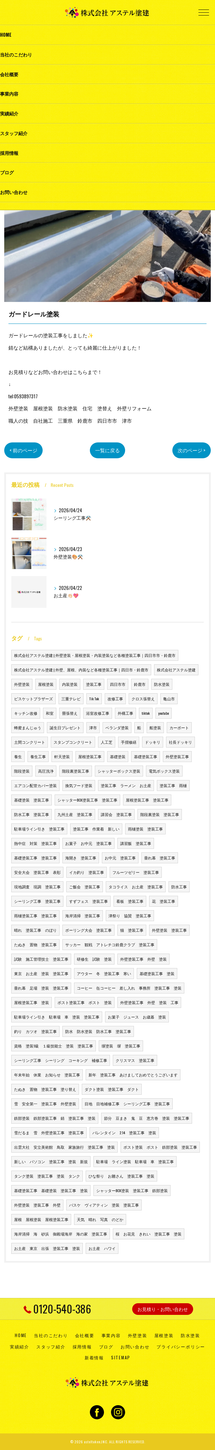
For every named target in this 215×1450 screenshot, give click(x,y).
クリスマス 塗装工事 (135, 1060)
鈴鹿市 (140, 684)
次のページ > (191, 450)
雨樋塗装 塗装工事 (145, 829)
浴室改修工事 (97, 713)
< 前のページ (23, 450)
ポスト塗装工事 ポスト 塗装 (84, 1002)
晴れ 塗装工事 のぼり (35, 930)
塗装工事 (94, 684)
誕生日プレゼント (65, 727)
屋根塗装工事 (90, 756)
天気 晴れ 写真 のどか (100, 1219)
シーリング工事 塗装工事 (37, 901)
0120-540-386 (57, 1309)
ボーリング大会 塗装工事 (88, 930)
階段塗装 (22, 771)
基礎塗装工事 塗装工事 (35, 857)
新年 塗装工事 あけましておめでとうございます (133, 1074)
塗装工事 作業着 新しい (96, 829)
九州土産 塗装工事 (74, 814)
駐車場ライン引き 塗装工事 (39, 829)
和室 (50, 713)
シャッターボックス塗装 (119, 771)
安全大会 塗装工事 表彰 (37, 872)
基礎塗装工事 (145, 756)
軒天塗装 (62, 756)
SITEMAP (120, 1357)
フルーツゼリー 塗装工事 (135, 872)
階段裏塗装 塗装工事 (159, 814)
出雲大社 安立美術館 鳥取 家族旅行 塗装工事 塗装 (64, 1147)
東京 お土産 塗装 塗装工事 (41, 973)
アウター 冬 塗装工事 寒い (104, 973)
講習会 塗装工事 (116, 814)
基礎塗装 (117, 756)
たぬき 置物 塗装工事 (35, 944)
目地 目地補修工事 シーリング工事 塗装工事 (127, 1103)
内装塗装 (70, 684)
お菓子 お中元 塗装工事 (88, 843)
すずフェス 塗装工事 (88, 901)
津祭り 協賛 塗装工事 (130, 915)
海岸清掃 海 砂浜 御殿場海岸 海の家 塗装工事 (60, 1234)
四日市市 (117, 684)
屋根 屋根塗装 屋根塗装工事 (41, 1219)
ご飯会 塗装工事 (84, 886)
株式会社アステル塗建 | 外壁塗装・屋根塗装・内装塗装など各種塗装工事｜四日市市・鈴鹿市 (95, 655)
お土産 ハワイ (102, 1248)
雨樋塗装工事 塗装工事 (35, 915)
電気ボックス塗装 (164, 771)
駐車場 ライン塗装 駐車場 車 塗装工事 (135, 1161)
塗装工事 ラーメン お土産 (126, 785)
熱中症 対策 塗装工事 (35, 843)
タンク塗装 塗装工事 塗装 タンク (47, 1176)
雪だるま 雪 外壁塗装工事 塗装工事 (49, 1132)
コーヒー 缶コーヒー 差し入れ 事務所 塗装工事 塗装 (129, 988)
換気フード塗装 (78, 785)
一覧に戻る (107, 450)
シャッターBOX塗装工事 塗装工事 (87, 800)
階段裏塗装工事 (75, 771)
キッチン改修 (25, 713)
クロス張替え (143, 698)
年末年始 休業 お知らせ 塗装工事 (47, 1074)
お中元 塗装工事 (120, 857)
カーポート (179, 727)
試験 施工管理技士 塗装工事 (41, 959)
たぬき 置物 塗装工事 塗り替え (45, 1089)
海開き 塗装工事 (80, 857)
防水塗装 (162, 684)
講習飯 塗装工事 (135, 843)
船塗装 (155, 727)
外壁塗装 (22, 684)
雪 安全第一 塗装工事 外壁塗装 (45, 1103)
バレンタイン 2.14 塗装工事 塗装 (124, 1132)
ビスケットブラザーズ (33, 698)
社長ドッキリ (180, 742)
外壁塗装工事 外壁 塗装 (143, 959)
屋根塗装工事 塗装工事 (147, 800)
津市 (93, 727)
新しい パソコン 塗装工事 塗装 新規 (51, 1161)
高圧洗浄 (46, 771)
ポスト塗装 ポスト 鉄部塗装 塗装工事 (160, 1147)
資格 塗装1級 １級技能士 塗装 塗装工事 (53, 1046)
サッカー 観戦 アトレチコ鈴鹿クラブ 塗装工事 (109, 944)
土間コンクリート (29, 742)
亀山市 (169, 698)
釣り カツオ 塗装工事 (35, 1031)
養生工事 (38, 756)
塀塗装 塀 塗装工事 (121, 1046)
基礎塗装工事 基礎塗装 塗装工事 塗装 (51, 1190)
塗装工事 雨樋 (173, 785)
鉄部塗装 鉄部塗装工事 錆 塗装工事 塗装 (55, 1118)
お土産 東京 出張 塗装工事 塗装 (47, 1248)
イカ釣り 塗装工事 (86, 872)
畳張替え (70, 713)
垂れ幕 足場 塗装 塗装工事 (41, 988)
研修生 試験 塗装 (94, 959)
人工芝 (106, 742)
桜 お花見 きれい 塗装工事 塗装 (149, 1234)
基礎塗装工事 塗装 (157, 973)
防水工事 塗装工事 (31, 814)
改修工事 (115, 698)
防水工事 (179, 886)
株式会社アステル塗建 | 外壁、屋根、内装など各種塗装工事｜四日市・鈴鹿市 (81, 669)
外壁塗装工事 (177, 756)
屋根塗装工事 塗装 (31, 1002)
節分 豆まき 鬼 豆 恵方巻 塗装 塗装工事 (146, 1118)
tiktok (146, 713)
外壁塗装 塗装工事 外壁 (37, 1205)
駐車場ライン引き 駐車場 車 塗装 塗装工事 (56, 1017)
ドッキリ (152, 742)
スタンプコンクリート (73, 742)
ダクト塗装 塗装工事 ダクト (112, 1089)
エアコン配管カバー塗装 (35, 785)
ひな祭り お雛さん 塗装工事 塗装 (121, 1176)
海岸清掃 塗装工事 (82, 915)
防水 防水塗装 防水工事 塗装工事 (98, 1031)
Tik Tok (94, 698)
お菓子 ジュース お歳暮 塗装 (137, 1017)
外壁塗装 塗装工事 (169, 930)
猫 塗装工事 (131, 930)
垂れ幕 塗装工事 (159, 857)
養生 (18, 756)
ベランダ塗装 (117, 727)
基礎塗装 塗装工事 (31, 800)
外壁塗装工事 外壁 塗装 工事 (149, 1002)
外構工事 (125, 713)
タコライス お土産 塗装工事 (136, 886)
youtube (163, 713)
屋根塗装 (46, 684)
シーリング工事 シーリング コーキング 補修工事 (60, 1060)
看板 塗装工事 (129, 901)
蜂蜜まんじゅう (27, 727)
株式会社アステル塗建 (176, 669)
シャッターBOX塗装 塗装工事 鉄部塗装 (132, 1190)
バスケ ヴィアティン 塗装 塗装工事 (104, 1205)
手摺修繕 (128, 742)
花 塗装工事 (163, 901)
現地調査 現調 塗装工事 (37, 886)
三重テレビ (71, 698)
